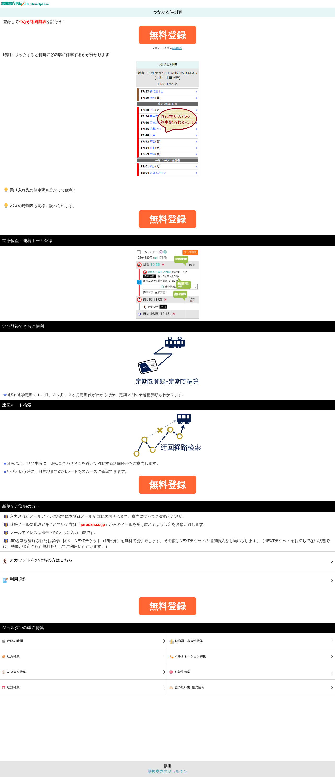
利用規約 (177, 48)
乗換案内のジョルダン (167, 771)
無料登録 (167, 35)
